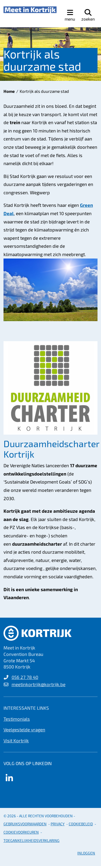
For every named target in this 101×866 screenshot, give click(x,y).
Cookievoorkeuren (21, 832)
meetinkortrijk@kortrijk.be (38, 684)
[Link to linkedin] (9, 778)
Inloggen (86, 853)
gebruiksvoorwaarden (25, 824)
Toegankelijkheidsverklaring (32, 840)
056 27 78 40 (25, 677)
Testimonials (17, 718)
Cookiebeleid (81, 824)
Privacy (58, 824)
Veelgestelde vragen (24, 729)
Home (9, 91)
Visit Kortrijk (16, 740)
